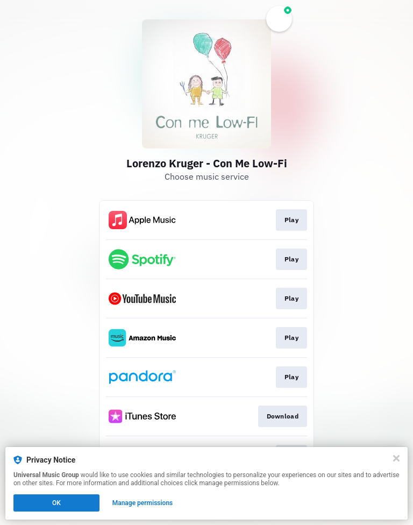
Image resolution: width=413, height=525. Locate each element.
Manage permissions (142, 503)
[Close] (396, 458)
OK (56, 503)
